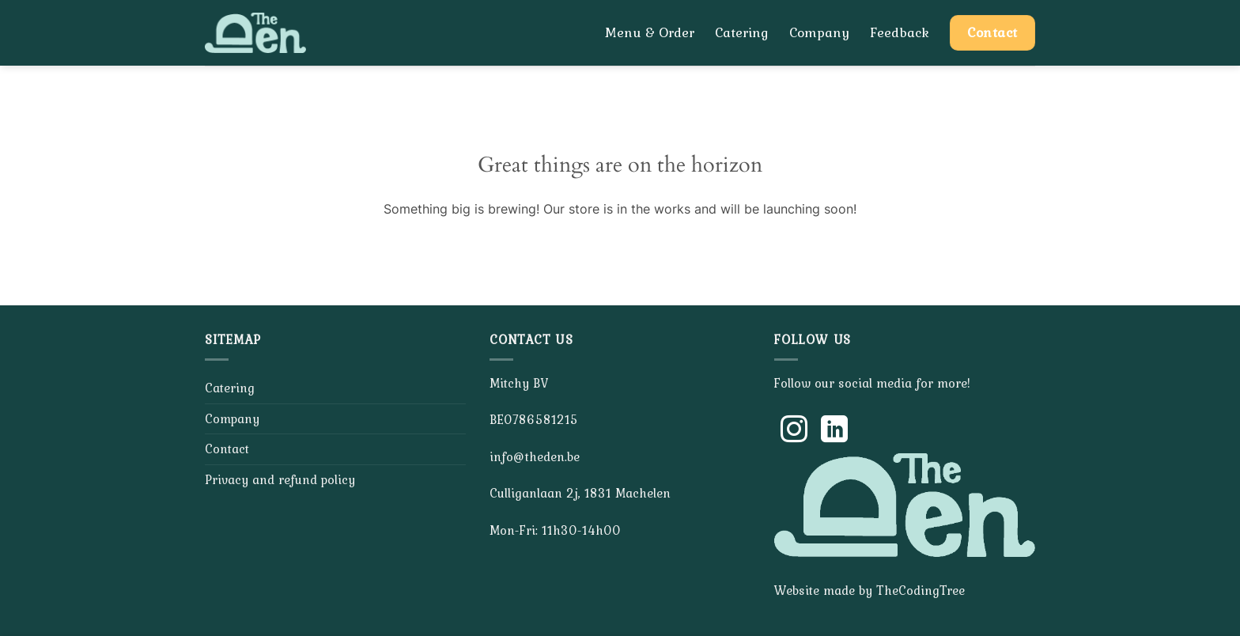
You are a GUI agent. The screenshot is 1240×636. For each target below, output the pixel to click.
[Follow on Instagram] (794, 431)
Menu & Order (649, 32)
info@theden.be (535, 456)
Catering (742, 32)
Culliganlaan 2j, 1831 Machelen (580, 492)
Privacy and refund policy (280, 479)
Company (819, 32)
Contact (227, 448)
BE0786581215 (534, 419)
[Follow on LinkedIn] (834, 431)
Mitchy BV (519, 382)
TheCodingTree (920, 590)
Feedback (899, 32)
